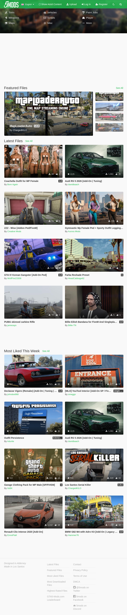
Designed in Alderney (15, 563)
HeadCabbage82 (76, 278)
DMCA (76, 581)
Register (101, 4)
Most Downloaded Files (56, 583)
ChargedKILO (74, 488)
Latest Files (53, 564)
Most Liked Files (55, 576)
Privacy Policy (80, 570)
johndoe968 (13, 394)
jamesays (11, 325)
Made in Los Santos (14, 566)
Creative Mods (14, 231)
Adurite (10, 441)
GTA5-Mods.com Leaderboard (55, 598)
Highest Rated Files (57, 590)
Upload (71, 4)
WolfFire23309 (14, 278)
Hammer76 (73, 535)
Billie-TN (72, 325)
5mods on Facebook (79, 598)
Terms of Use (80, 576)
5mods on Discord (79, 607)
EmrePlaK (12, 535)
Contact (77, 564)
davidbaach (73, 184)
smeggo (72, 394)
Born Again (12, 184)
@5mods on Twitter (81, 589)
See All (119, 88)
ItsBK (9, 488)
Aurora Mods (74, 231)
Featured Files (54, 570)
